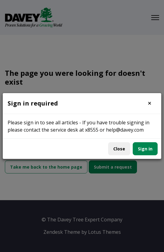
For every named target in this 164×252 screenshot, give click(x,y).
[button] (149, 103)
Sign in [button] (145, 149)
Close (119, 149)
